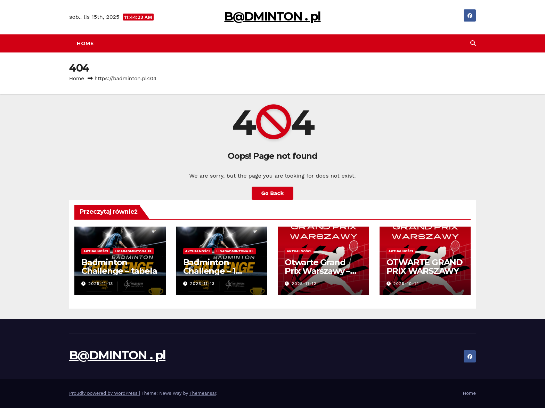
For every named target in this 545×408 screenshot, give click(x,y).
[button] (473, 43)
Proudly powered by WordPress (104, 393)
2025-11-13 (100, 283)
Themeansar (202, 393)
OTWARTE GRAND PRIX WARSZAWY (425, 266)
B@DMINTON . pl (272, 16)
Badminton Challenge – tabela (119, 266)
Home (85, 43)
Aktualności (95, 251)
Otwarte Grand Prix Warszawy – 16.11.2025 (317, 271)
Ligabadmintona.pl (133, 251)
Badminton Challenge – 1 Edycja (209, 271)
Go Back (272, 193)
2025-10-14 (406, 283)
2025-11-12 (304, 283)
